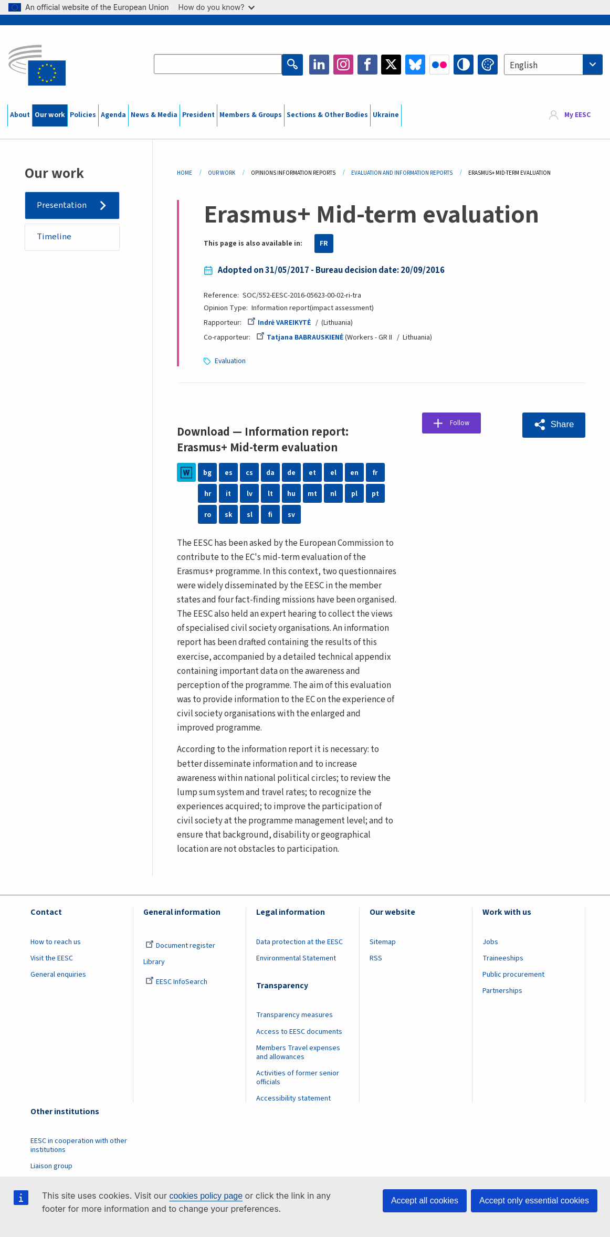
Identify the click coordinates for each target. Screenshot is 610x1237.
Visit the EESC (51, 958)
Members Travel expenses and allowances (298, 1052)
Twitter (391, 65)
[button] (552, 424)
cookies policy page (206, 1195)
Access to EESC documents (299, 1031)
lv (250, 493)
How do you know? (216, 7)
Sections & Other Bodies (327, 115)
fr (375, 472)
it (228, 493)
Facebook (367, 65)
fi (270, 514)
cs (249, 472)
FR (324, 243)
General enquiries (58, 974)
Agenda (113, 115)
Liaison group (51, 1165)
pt (375, 493)
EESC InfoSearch (176, 981)
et (312, 472)
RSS (376, 958)
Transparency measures (294, 1014)
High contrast (464, 65)
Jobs (490, 941)
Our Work (221, 173)
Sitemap (383, 941)
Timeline (54, 237)
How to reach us (55, 941)
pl (354, 493)
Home (184, 173)
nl (333, 493)
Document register (180, 945)
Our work (50, 115)
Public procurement (513, 974)
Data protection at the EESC (299, 941)
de (291, 472)
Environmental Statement (296, 958)
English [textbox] (524, 65)
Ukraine (386, 115)
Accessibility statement (293, 1098)
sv (291, 514)
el (333, 472)
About (20, 115)
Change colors (488, 65)
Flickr (439, 65)
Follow (463, 423)
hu (291, 493)
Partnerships (502, 990)
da (270, 472)
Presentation (62, 205)
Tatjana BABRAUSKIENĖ (300, 337)
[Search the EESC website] (218, 65)
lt (270, 493)
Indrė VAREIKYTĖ (279, 323)
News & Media (154, 115)
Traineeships (502, 958)
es (229, 472)
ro (207, 514)
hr (207, 493)
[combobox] (553, 64)
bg (207, 472)
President (198, 115)
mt (312, 493)
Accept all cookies (424, 1200)
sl (250, 514)
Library (154, 961)
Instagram (343, 65)
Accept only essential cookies (534, 1200)
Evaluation (231, 360)
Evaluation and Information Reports (402, 173)
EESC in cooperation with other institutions (78, 1145)
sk (229, 514)
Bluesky (415, 65)
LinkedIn (319, 65)
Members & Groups (250, 115)
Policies (83, 115)
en (354, 472)
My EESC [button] (577, 115)
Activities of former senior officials (297, 1077)
